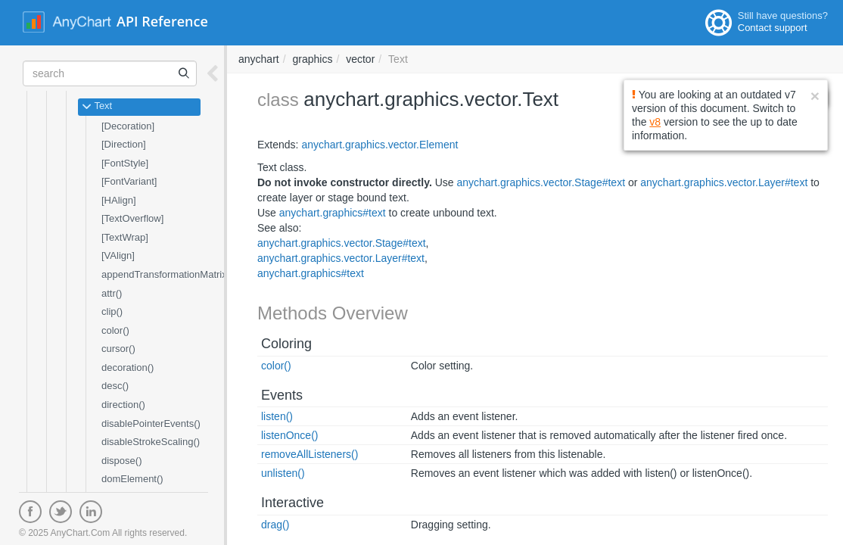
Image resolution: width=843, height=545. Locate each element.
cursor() (118, 348)
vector (360, 59)
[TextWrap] (124, 237)
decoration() (127, 367)
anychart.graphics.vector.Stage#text (540, 182)
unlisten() (283, 473)
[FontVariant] (129, 181)
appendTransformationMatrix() (167, 274)
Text (97, 107)
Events (282, 395)
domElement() (132, 478)
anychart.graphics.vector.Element (379, 145)
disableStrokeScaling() (150, 441)
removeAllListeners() (309, 454)
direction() (123, 404)
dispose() (121, 460)
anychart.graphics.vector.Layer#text (723, 182)
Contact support (772, 27)
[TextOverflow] (132, 218)
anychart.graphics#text (332, 213)
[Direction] (123, 144)
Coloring (286, 343)
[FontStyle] (124, 163)
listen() (277, 416)
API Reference (162, 21)
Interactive (292, 502)
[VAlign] (118, 255)
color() (115, 330)
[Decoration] (127, 126)
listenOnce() (289, 435)
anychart (258, 59)
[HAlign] (118, 200)
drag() (275, 525)
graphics (312, 59)
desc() (115, 385)
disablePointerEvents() (151, 423)
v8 (655, 122)
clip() (112, 311)
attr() (111, 293)
